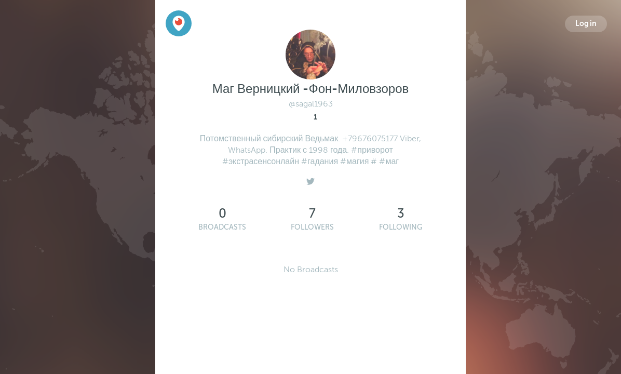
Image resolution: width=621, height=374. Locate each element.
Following (401, 227)
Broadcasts (222, 227)
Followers (312, 227)
